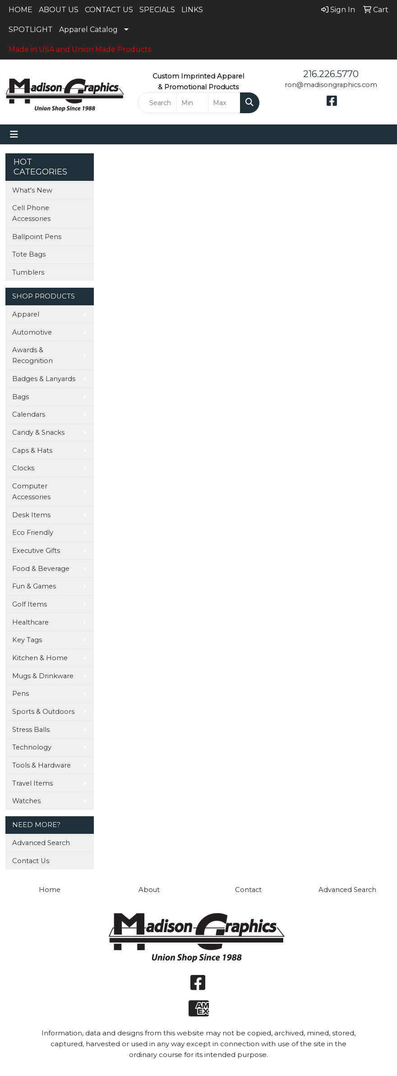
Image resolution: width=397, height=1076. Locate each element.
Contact (248, 890)
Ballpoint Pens (36, 237)
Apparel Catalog (88, 29)
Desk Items (31, 515)
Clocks (23, 468)
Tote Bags (29, 254)
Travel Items (32, 783)
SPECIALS (157, 9)
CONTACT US (109, 9)
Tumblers (28, 272)
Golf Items (29, 604)
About (149, 890)
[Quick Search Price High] (224, 102)
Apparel (25, 314)
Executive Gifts (36, 551)
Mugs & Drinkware (43, 676)
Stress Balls (31, 730)
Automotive (32, 332)
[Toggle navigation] (14, 134)
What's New (32, 190)
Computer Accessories (31, 491)
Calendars (28, 414)
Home (49, 890)
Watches (26, 801)
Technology (31, 747)
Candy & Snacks (38, 432)
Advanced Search (41, 843)
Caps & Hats (32, 450)
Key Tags (27, 640)
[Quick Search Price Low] (192, 102)
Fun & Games (34, 586)
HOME (20, 9)
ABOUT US (58, 9)
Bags (20, 397)
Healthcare (30, 622)
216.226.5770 (331, 74)
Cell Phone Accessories (31, 213)
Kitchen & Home (40, 658)
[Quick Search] (157, 102)
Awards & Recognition (32, 355)
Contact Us (30, 861)
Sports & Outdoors (43, 712)
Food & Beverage (40, 569)
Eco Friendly (32, 533)
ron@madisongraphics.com (331, 85)
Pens (20, 694)
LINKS (192, 9)
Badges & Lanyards (43, 379)
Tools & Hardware (41, 765)
